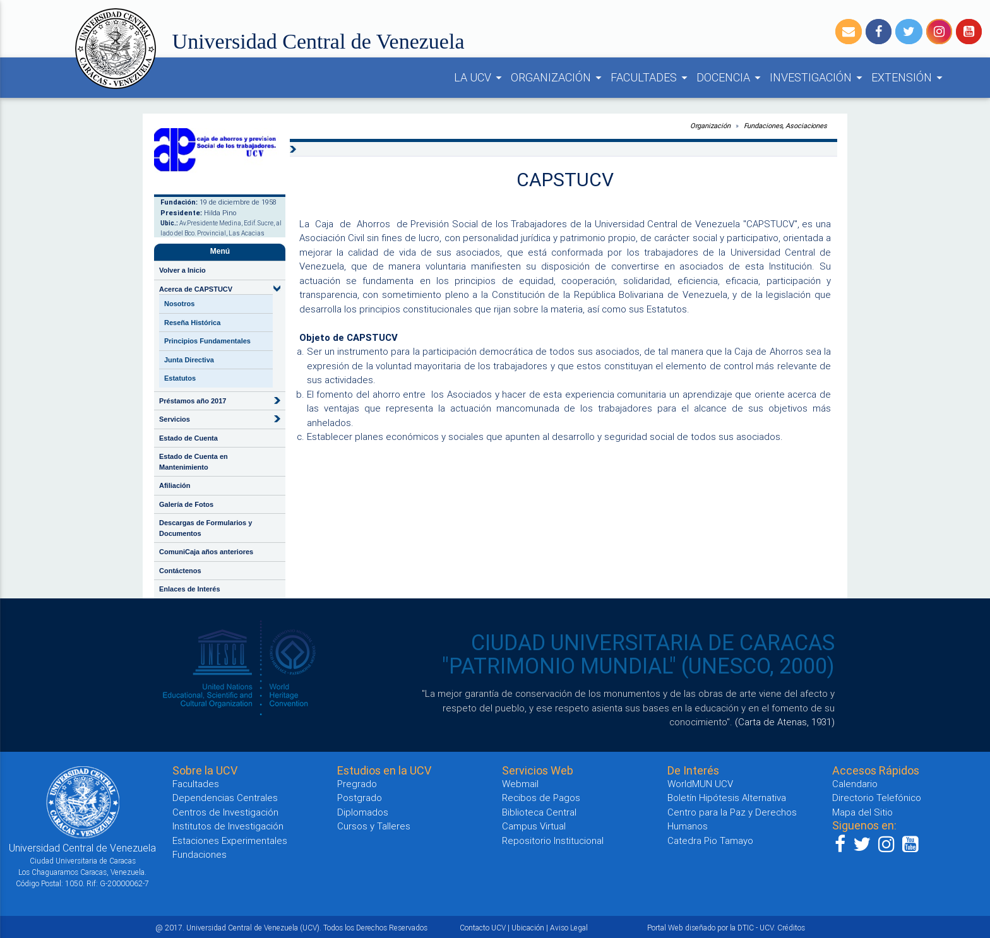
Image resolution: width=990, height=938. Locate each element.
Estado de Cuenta (188, 438)
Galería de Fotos (186, 504)
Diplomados (362, 812)
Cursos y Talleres (373, 826)
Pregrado (357, 784)
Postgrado (359, 798)
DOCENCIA (730, 77)
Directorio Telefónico (876, 798)
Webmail (520, 784)
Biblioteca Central (539, 812)
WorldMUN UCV (700, 784)
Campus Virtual (534, 826)
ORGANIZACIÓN (558, 77)
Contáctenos (180, 570)
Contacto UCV (483, 927)
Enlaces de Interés (189, 589)
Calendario (855, 784)
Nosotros (179, 303)
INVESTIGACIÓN (818, 77)
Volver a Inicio (182, 270)
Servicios (174, 419)
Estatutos (180, 378)
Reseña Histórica (192, 322)
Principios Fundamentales (207, 341)
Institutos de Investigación (227, 826)
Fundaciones (199, 854)
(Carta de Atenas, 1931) (785, 722)
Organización (710, 125)
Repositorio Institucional (553, 840)
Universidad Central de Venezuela (318, 41)
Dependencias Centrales (225, 798)
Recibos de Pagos (541, 798)
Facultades (195, 784)
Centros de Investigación (225, 812)
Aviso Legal (569, 927)
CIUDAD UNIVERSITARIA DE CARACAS (653, 642)
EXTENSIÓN (908, 77)
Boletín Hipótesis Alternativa (726, 798)
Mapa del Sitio (862, 812)
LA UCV (480, 77)
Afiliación (175, 485)
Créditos (791, 927)
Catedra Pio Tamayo (710, 840)
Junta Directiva (189, 360)
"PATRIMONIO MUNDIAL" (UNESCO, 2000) (638, 666)
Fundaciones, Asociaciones (786, 125)
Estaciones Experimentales (229, 840)
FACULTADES (651, 77)
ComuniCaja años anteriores (206, 551)
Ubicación (527, 927)
